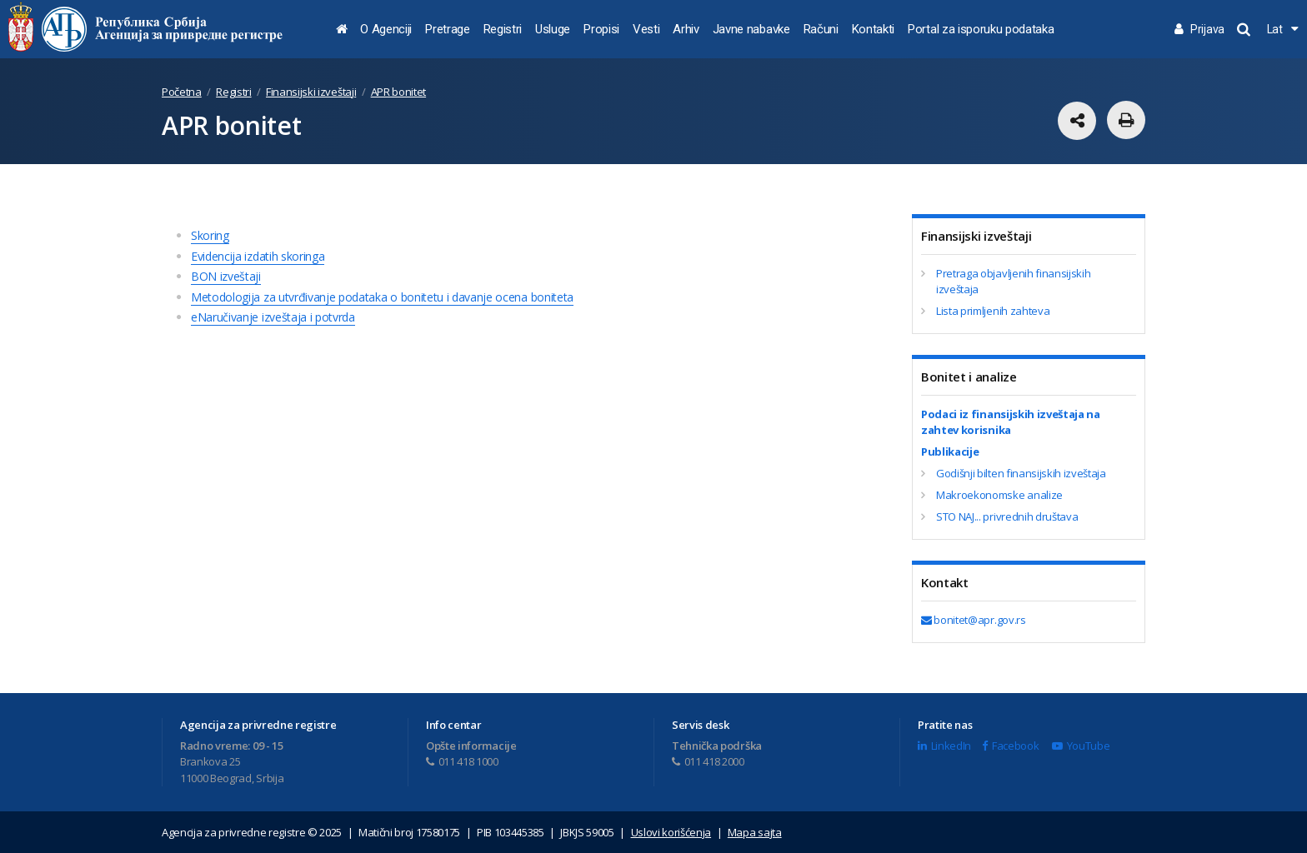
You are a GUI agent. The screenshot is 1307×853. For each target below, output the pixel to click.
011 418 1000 (462, 761)
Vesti (646, 29)
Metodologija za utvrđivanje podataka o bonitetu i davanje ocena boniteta (382, 297)
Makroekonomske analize (999, 494)
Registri (502, 29)
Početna (182, 91)
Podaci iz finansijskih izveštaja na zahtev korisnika (1010, 422)
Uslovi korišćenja (671, 832)
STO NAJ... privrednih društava (1007, 516)
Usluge (552, 29)
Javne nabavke (751, 29)
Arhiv (686, 29)
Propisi (601, 29)
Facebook (1010, 745)
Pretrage (447, 29)
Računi (821, 29)
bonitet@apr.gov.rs (973, 619)
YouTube (1080, 745)
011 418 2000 (708, 761)
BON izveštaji (226, 276)
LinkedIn (944, 745)
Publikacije (950, 451)
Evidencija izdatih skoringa (257, 256)
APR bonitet (398, 91)
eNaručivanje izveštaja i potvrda (273, 317)
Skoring (210, 235)
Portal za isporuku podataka (981, 29)
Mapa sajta (755, 832)
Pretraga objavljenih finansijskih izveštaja (1013, 281)
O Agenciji (386, 29)
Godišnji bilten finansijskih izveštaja (1021, 473)
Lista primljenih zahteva (992, 310)
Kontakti (873, 29)
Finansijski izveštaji (311, 91)
